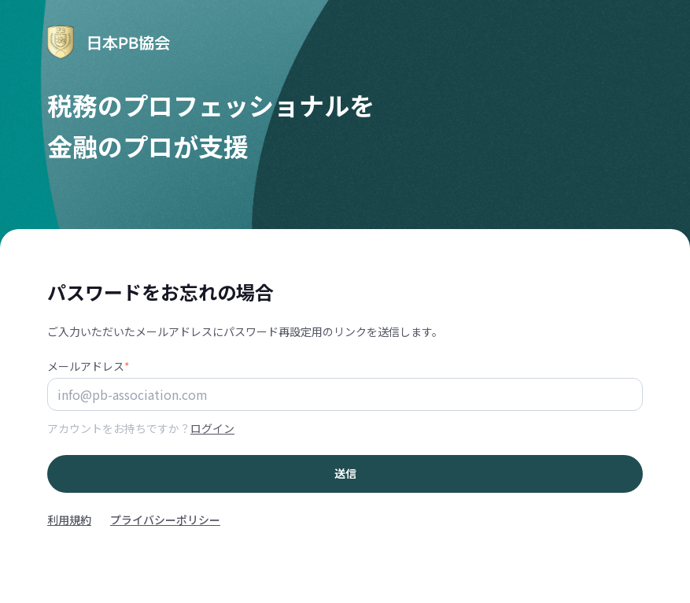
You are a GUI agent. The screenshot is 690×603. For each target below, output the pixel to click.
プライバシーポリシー (165, 519)
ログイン (212, 428)
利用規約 (69, 519)
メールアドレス (88, 366)
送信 (345, 473)
